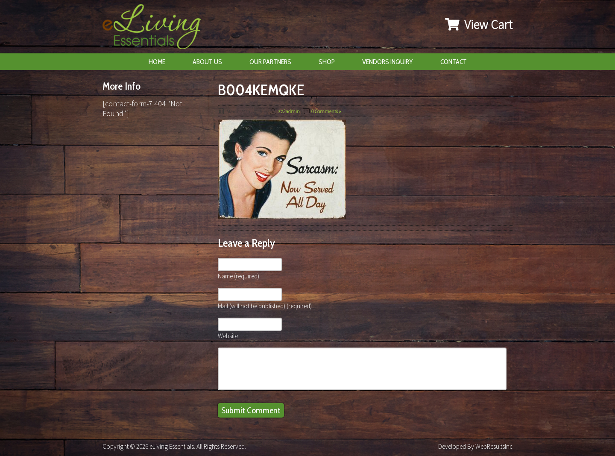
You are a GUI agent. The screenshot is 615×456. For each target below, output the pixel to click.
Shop (327, 62)
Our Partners (270, 62)
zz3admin (289, 111)
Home (157, 62)
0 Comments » (326, 111)
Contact (453, 62)
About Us (207, 62)
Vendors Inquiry (387, 62)
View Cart (478, 24)
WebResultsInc (493, 446)
